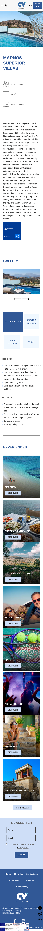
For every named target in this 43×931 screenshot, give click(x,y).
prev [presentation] (17, 299)
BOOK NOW (37, 5)
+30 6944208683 (6, 5)
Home (8, 874)
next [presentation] (26, 298)
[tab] (13, 322)
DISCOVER (13, 493)
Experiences (15, 880)
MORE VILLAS (22, 808)
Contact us (29, 880)
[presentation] (13, 322)
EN (30, 5)
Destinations (32, 874)
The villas (18, 874)
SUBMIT (21, 855)
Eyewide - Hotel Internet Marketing (31, 928)
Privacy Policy (22, 847)
